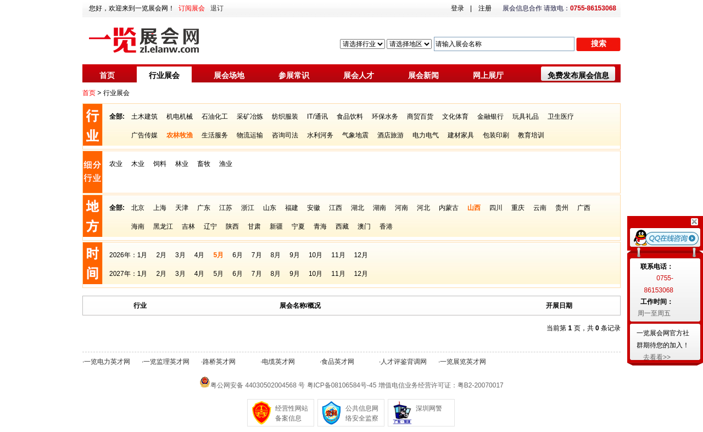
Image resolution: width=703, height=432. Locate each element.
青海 (320, 226)
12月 (361, 255)
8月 (276, 255)
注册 (485, 8)
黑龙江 (163, 226)
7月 (257, 255)
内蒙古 (449, 208)
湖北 (357, 208)
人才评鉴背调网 (404, 361)
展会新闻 (423, 75)
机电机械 (179, 116)
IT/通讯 (317, 116)
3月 (180, 255)
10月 (315, 255)
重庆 (518, 208)
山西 (474, 208)
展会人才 (358, 75)
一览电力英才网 (107, 361)
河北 (423, 208)
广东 (203, 208)
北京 (137, 208)
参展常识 (293, 75)
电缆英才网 (278, 361)
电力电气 (425, 135)
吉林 (188, 226)
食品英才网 (337, 361)
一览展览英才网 (463, 361)
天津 (181, 208)
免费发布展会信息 (578, 75)
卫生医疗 (561, 116)
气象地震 (355, 135)
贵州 (561, 208)
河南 (401, 208)
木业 (137, 164)
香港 (386, 226)
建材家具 (461, 135)
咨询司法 (285, 135)
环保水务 (385, 116)
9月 (294, 255)
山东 (269, 208)
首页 (107, 75)
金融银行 (490, 116)
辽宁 (210, 226)
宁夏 (298, 226)
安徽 (313, 208)
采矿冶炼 (250, 116)
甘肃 (254, 226)
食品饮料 (350, 116)
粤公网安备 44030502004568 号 (257, 385)
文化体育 (455, 116)
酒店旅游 (390, 135)
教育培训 (531, 135)
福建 (291, 208)
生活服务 (215, 135)
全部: (117, 116)
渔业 (225, 164)
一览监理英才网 (166, 361)
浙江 (247, 208)
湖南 (379, 208)
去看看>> (657, 357)
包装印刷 (496, 135)
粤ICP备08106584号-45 (342, 385)
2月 (161, 255)
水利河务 (320, 135)
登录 (457, 8)
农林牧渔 (179, 135)
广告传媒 (144, 135)
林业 (181, 164)
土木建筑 (144, 116)
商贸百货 (420, 116)
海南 (137, 226)
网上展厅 (488, 75)
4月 (199, 255)
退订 (217, 8)
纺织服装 (285, 116)
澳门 (364, 226)
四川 (496, 208)
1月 (142, 255)
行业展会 (164, 75)
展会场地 (229, 75)
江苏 (225, 208)
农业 (115, 164)
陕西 (232, 226)
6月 (237, 255)
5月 (218, 255)
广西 (583, 208)
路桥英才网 (219, 361)
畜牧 (203, 164)
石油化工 (215, 116)
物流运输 (250, 135)
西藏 (342, 226)
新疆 (276, 226)
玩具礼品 (525, 116)
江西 (335, 208)
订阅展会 (191, 8)
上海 (159, 208)
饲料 (159, 164)
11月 (338, 255)
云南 (539, 208)
